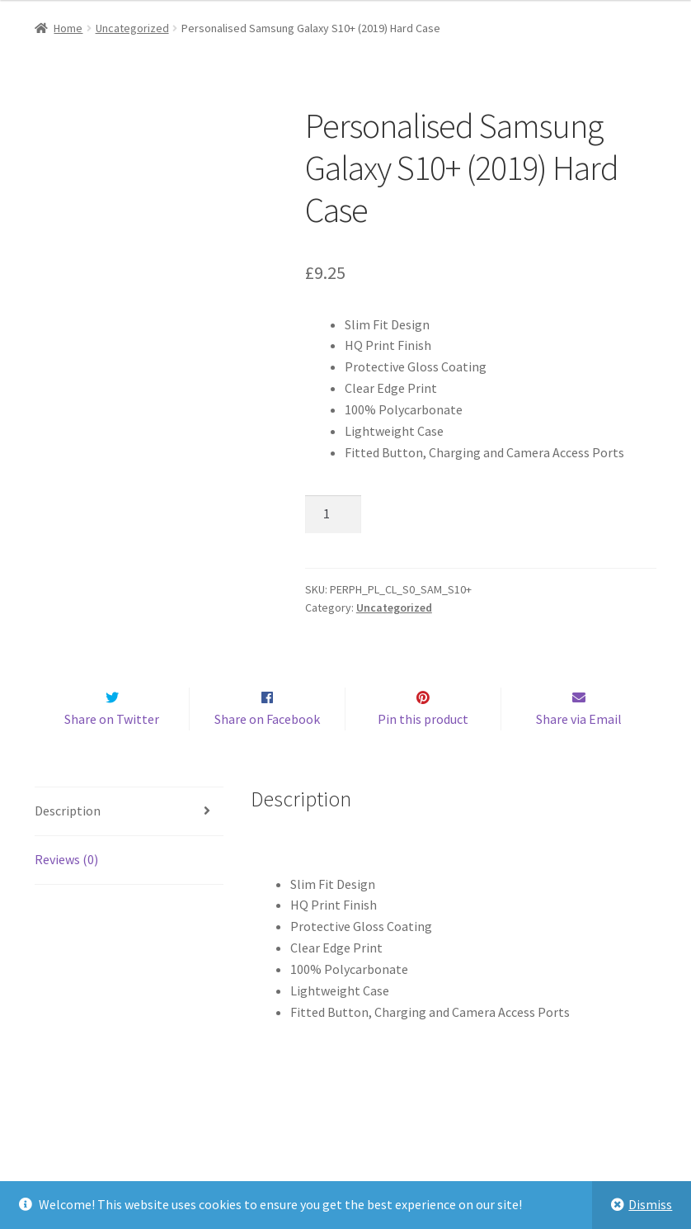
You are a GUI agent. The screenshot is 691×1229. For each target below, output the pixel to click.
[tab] (129, 846)
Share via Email (579, 753)
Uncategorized (132, 28)
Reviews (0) (66, 894)
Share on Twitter (111, 753)
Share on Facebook (267, 753)
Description (68, 845)
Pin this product (423, 753)
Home (68, 28)
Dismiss (650, 1204)
